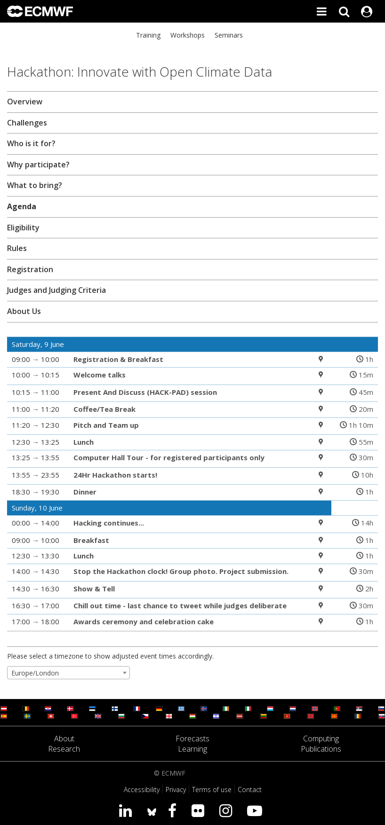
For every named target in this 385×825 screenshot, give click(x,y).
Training (148, 35)
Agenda (21, 206)
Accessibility (142, 789)
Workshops (187, 35)
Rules (17, 248)
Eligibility (23, 227)
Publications (321, 749)
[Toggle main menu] (321, 11)
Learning (192, 749)
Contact (250, 789)
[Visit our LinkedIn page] (127, 810)
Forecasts (192, 738)
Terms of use (212, 789)
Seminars (229, 35)
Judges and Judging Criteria (56, 290)
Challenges (27, 123)
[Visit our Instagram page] (227, 810)
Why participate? (38, 164)
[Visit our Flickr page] (200, 810)
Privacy (176, 789)
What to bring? (34, 185)
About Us (24, 311)
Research (64, 749)
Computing (321, 738)
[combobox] (68, 672)
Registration (30, 269)
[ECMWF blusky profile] (152, 810)
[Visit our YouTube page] (256, 810)
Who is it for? (31, 143)
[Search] (344, 11)
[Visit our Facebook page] (174, 810)
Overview (24, 101)
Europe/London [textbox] (35, 672)
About (64, 738)
